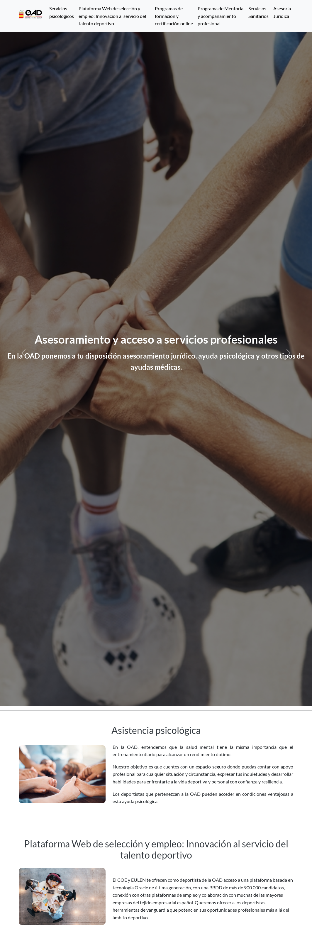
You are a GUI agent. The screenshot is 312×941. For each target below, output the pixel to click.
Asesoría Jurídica (282, 12)
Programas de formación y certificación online (174, 16)
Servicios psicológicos (61, 12)
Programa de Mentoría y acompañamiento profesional (220, 16)
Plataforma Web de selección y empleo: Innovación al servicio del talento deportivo (112, 16)
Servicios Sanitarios (258, 12)
